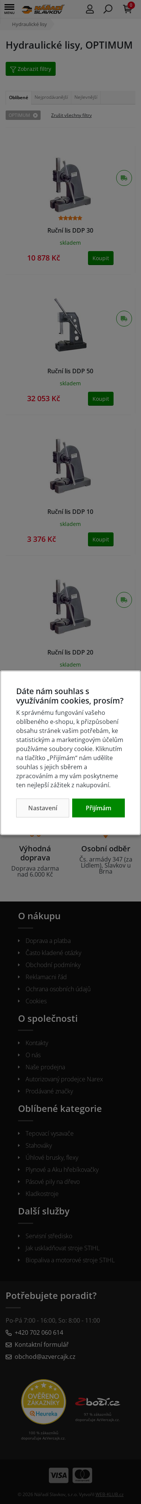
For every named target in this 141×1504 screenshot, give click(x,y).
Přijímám (98, 808)
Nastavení (42, 808)
